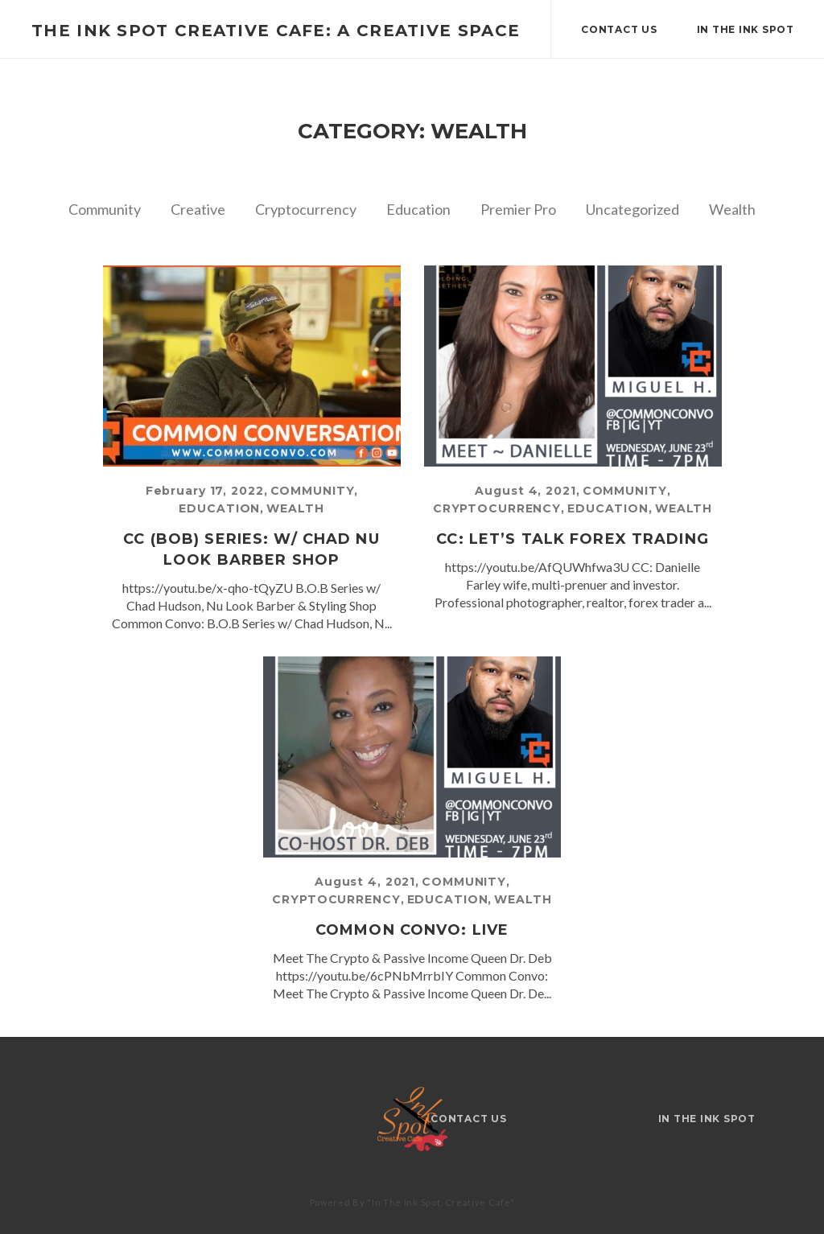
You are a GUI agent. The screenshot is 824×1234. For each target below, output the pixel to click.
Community (104, 209)
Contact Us (619, 29)
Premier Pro (518, 209)
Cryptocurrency (305, 209)
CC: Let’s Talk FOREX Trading (572, 539)
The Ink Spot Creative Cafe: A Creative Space (275, 30)
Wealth (732, 209)
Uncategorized (632, 209)
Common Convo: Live (412, 930)
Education (418, 209)
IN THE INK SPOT (745, 29)
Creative (198, 209)
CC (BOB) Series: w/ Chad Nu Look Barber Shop (251, 549)
